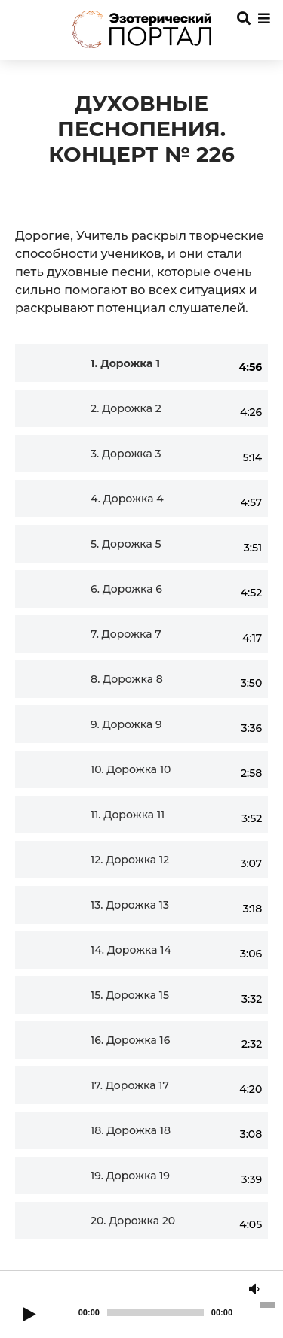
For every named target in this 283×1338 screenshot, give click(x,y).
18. (131, 1130)
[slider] (155, 1312)
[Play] (29, 1315)
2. (126, 408)
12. (130, 860)
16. (130, 1040)
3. (126, 454)
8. (127, 679)
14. (131, 950)
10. (131, 769)
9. (126, 724)
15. (130, 995)
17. (130, 1085)
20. (133, 1221)
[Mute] (254, 1290)
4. (127, 499)
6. (126, 589)
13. (130, 905)
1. (125, 363)
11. (128, 815)
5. (126, 544)
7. (126, 634)
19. (130, 1176)
